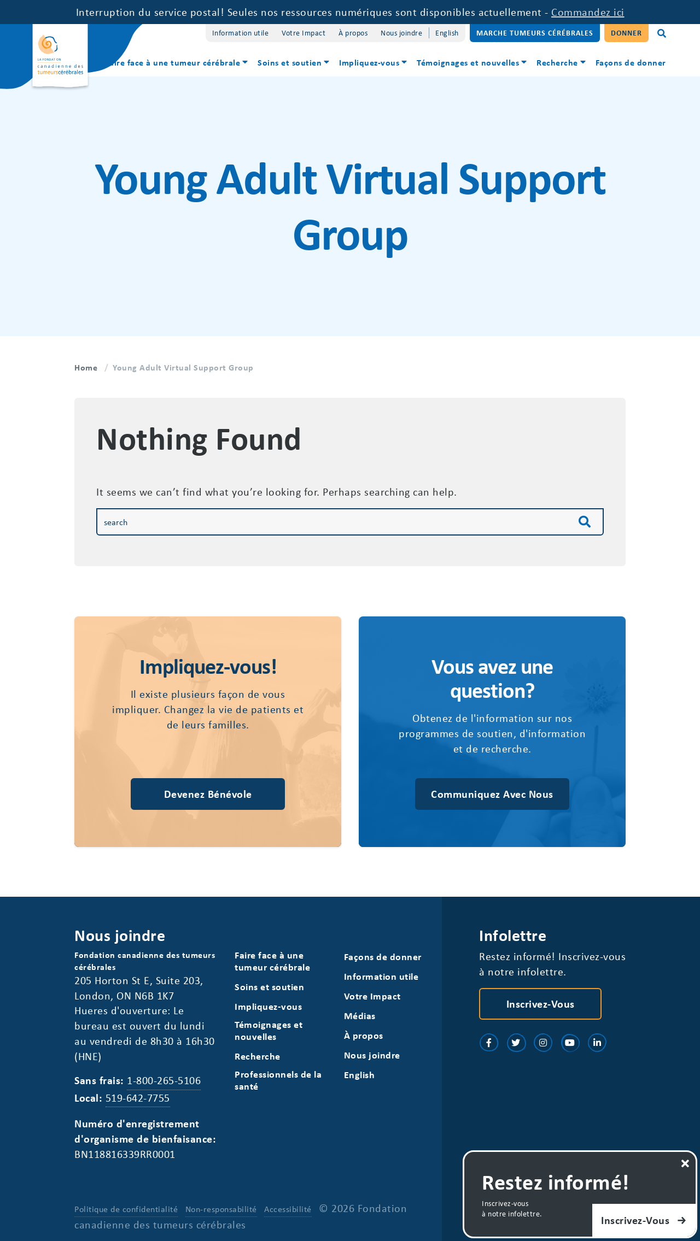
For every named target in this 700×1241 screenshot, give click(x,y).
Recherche (557, 62)
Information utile (240, 32)
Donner (626, 32)
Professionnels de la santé (278, 1080)
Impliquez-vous (369, 62)
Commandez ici (588, 11)
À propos (353, 32)
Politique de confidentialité (126, 1209)
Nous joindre (401, 32)
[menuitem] (177, 64)
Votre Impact (303, 32)
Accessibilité (288, 1209)
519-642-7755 (138, 1097)
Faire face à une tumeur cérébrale (173, 62)
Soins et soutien (290, 62)
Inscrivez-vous (540, 1003)
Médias (360, 1015)
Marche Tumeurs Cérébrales (534, 32)
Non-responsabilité (221, 1209)
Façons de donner (631, 62)
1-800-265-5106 (164, 1080)
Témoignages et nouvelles (468, 62)
